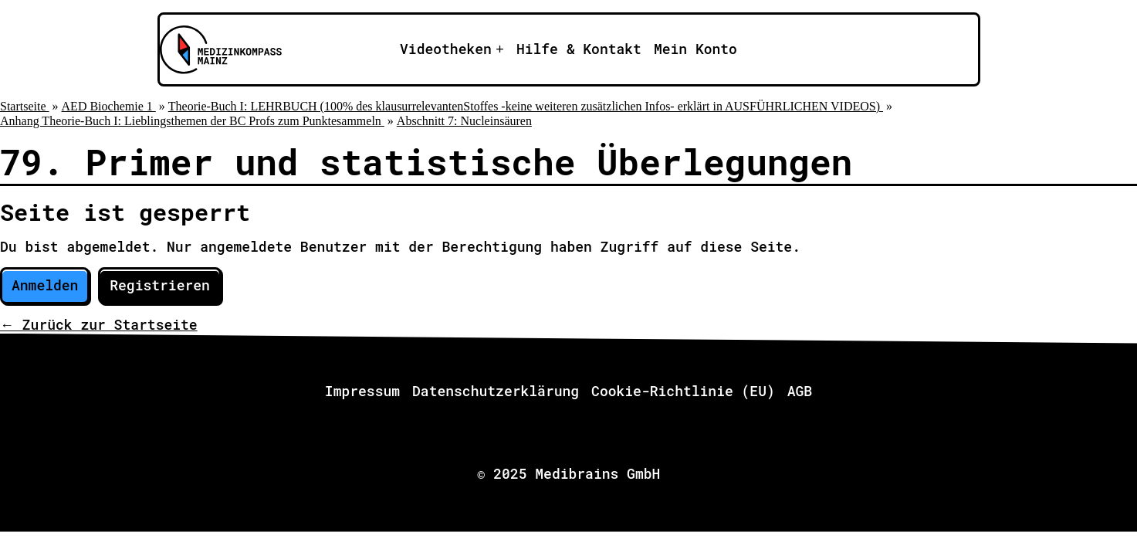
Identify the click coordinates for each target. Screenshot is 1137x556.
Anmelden (45, 285)
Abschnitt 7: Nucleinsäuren (464, 120)
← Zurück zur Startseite (99, 324)
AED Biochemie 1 (109, 106)
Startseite (24, 106)
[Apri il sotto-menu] (452, 49)
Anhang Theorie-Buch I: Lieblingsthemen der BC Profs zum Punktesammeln (192, 120)
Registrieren (160, 285)
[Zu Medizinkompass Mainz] (219, 49)
